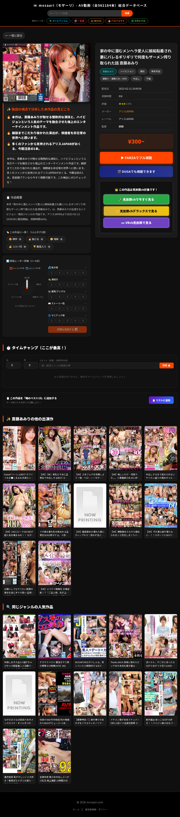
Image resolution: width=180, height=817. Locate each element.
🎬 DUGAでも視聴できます (136, 171)
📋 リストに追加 (161, 400)
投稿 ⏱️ (167, 365)
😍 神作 (15, 239)
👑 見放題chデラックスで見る (136, 211)
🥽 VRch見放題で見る (136, 222)
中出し (136, 78)
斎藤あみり (108, 71)
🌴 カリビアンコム (58, 20)
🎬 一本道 (79, 20)
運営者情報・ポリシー (96, 809)
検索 (127, 13)
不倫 (148, 78)
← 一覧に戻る (13, 35)
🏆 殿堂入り (42, 246)
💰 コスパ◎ (18, 246)
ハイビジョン (127, 71)
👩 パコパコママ (116, 20)
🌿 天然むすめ (138, 20)
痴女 (142, 71)
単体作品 (155, 71)
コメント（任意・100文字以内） (54, 360)
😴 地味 (56, 239)
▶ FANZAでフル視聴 (136, 157)
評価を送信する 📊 (67, 329)
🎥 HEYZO (96, 20)
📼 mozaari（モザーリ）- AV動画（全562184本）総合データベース (90, 5)
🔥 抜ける (36, 239)
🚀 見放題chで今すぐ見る (136, 199)
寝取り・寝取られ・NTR (114, 78)
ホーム (76, 809)
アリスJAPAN (126, 111)
